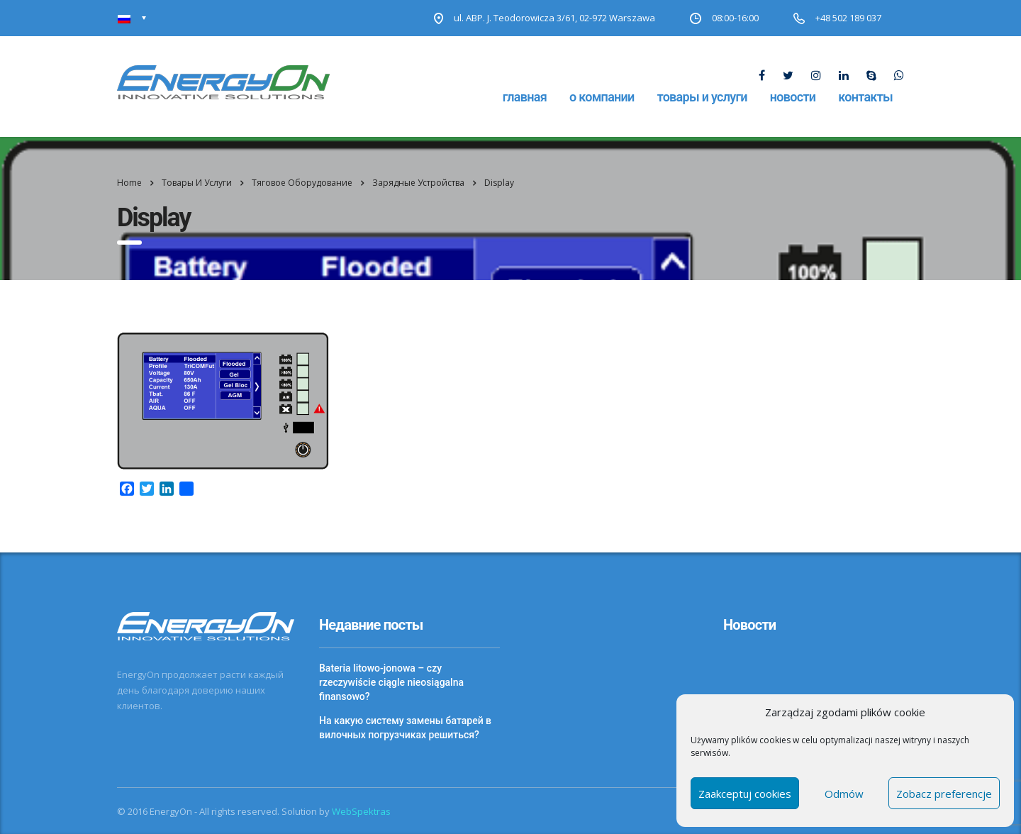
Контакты (865, 96)
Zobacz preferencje (944, 793)
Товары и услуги (702, 96)
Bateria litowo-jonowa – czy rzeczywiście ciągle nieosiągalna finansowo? (391, 682)
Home (129, 183)
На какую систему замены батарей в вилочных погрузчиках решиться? (405, 727)
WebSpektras (361, 811)
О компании (602, 96)
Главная (525, 96)
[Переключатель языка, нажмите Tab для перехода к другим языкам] (132, 18)
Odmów (844, 793)
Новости (792, 96)
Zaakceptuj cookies (744, 793)
